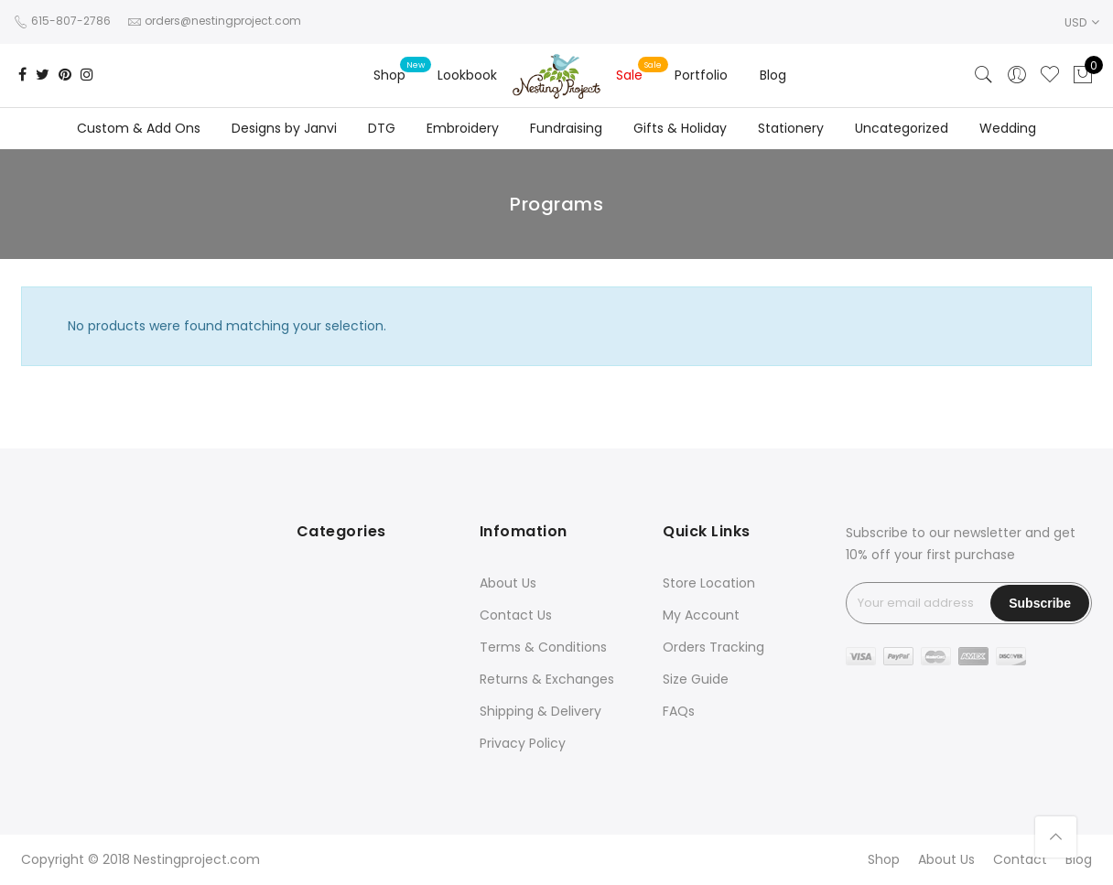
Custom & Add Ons (138, 128)
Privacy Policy (523, 743)
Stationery (791, 128)
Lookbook (467, 75)
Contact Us (516, 615)
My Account (701, 615)
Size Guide (696, 679)
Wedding (1007, 128)
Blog (773, 75)
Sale (629, 75)
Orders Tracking (713, 647)
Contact (1020, 859)
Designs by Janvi (284, 128)
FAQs (679, 711)
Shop (389, 75)
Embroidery (463, 128)
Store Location (709, 583)
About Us (508, 583)
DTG (381, 128)
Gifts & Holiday (680, 128)
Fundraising (566, 128)
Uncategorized (901, 128)
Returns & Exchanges (547, 679)
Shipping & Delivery (540, 711)
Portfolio (701, 75)
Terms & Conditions (543, 647)
